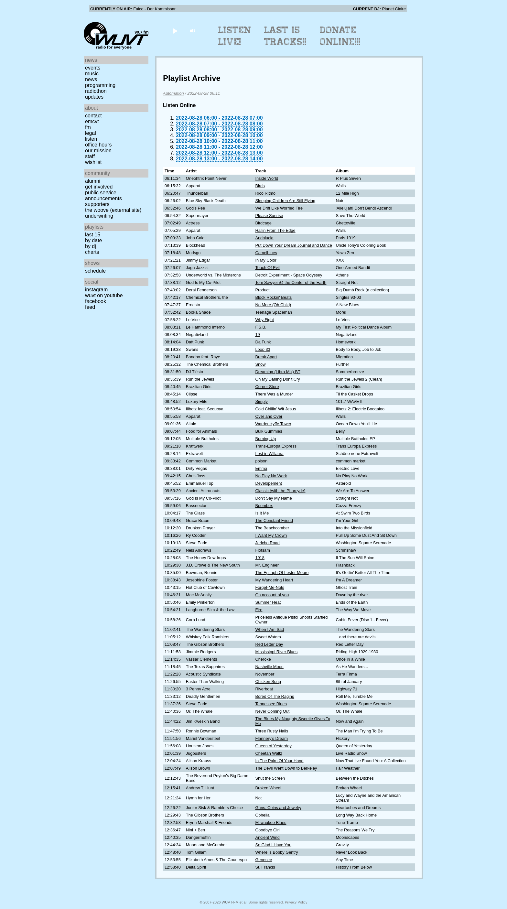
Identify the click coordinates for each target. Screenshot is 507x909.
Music (92, 73)
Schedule (95, 271)
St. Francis (265, 867)
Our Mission (98, 150)
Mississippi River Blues (276, 651)
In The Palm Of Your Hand (279, 760)
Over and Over (268, 416)
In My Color (265, 260)
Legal (90, 133)
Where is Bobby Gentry (276, 852)
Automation (173, 93)
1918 (259, 557)
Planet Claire (394, 8)
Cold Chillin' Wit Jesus (275, 408)
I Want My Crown (271, 535)
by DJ (90, 246)
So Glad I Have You (273, 844)
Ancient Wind (267, 837)
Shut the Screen (270, 778)
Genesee (263, 859)
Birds (259, 185)
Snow (260, 364)
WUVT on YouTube (104, 295)
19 (257, 334)
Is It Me (262, 513)
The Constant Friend (274, 520)
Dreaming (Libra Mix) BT (277, 371)
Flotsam (262, 550)
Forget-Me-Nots (269, 587)
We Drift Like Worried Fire (279, 208)
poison (261, 461)
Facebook (95, 301)
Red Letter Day (269, 644)
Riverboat (264, 689)
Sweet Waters (268, 636)
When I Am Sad (269, 629)
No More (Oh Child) (273, 304)
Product (262, 289)
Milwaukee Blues (270, 822)
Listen (91, 139)
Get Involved (99, 186)
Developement (268, 483)
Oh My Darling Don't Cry (277, 379)
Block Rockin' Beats (273, 297)
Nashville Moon (269, 666)
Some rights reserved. (266, 902)
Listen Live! (235, 36)
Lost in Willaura (269, 453)
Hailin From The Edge (275, 230)
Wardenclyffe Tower (273, 423)
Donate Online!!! (340, 36)
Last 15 (92, 234)
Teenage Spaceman (273, 312)
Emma (261, 468)
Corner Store (267, 386)
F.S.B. (260, 327)
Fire (258, 609)
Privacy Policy (296, 902)
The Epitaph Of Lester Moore (281, 572)
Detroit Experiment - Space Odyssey (288, 275)
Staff (90, 156)
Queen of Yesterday (273, 745)
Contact (93, 115)
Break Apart (266, 356)
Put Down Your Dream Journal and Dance (293, 245)
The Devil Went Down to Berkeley (286, 768)
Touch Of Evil (267, 267)
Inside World (266, 178)
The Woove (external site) (113, 210)
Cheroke (263, 659)
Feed (90, 307)
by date (93, 240)
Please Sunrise (269, 215)
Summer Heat (268, 602)
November (264, 674)
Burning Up (265, 438)
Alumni (92, 181)
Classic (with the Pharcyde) (280, 490)
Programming (100, 85)
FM (88, 127)
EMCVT (92, 121)
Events (92, 67)
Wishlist (93, 162)
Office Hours (98, 144)
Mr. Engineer (267, 565)
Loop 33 (262, 349)
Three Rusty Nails (271, 731)
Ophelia (262, 815)
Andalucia (264, 237)
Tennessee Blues (270, 703)
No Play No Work (271, 475)
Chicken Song (268, 681)
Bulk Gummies (268, 431)
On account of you (272, 594)
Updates (94, 97)
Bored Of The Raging (274, 696)
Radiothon (96, 91)
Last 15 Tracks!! (285, 36)
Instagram (96, 289)
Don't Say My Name (273, 498)
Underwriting (99, 216)
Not (258, 797)
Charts (92, 252)
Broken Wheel (268, 787)
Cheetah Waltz (268, 753)
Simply (261, 401)
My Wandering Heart (274, 580)
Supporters (97, 204)
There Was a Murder (274, 394)
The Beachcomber (272, 527)
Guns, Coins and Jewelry (278, 807)
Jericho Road (267, 542)
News (91, 79)
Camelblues (266, 252)
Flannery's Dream (271, 738)
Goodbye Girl (267, 830)
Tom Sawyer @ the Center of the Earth (290, 282)
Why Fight (264, 319)
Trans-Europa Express (276, 446)
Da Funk (263, 342)
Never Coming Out (272, 711)
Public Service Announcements (103, 195)
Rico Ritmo (265, 193)
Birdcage (263, 223)
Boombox (264, 505)
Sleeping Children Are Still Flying (285, 200)
